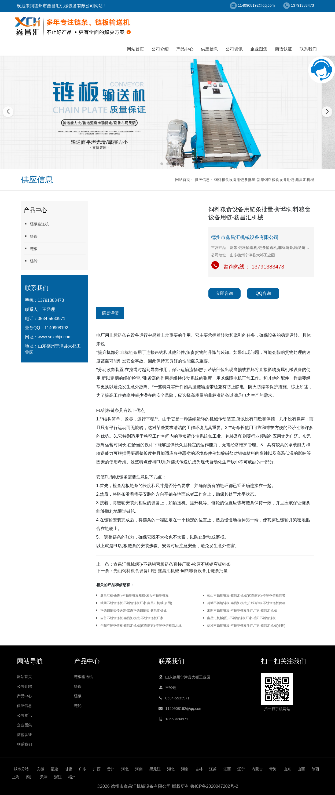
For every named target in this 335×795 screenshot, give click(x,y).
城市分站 (21, 769)
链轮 (31, 261)
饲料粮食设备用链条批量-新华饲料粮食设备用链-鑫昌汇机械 (264, 179)
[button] (161, 163)
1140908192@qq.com (256, 5)
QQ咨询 (263, 293)
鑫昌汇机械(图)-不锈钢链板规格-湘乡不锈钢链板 (134, 595)
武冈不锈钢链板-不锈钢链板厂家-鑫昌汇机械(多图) (136, 603)
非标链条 (117, 335)
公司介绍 (160, 49)
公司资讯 (234, 49)
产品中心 (184, 49)
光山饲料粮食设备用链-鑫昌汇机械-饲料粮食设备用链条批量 (170, 570)
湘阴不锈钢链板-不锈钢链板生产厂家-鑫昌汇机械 (242, 610)
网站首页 (135, 49)
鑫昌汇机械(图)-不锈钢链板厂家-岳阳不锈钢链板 (241, 618)
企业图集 (258, 49)
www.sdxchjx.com (55, 337)
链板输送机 (36, 224)
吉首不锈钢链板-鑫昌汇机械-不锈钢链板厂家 (132, 618)
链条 (31, 236)
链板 (31, 248)
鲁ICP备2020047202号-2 (214, 786)
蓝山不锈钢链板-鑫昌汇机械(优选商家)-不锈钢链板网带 (246, 595)
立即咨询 (224, 293)
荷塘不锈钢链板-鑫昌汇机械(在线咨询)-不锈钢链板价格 (246, 603)
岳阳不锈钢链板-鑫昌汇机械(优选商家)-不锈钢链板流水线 (141, 625)
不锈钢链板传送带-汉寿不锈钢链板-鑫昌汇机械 (133, 610)
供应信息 (209, 49)
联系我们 (308, 49)
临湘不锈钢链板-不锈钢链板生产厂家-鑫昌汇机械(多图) (246, 625)
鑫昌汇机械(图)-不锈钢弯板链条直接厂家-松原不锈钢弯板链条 (172, 564)
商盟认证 (283, 49)
